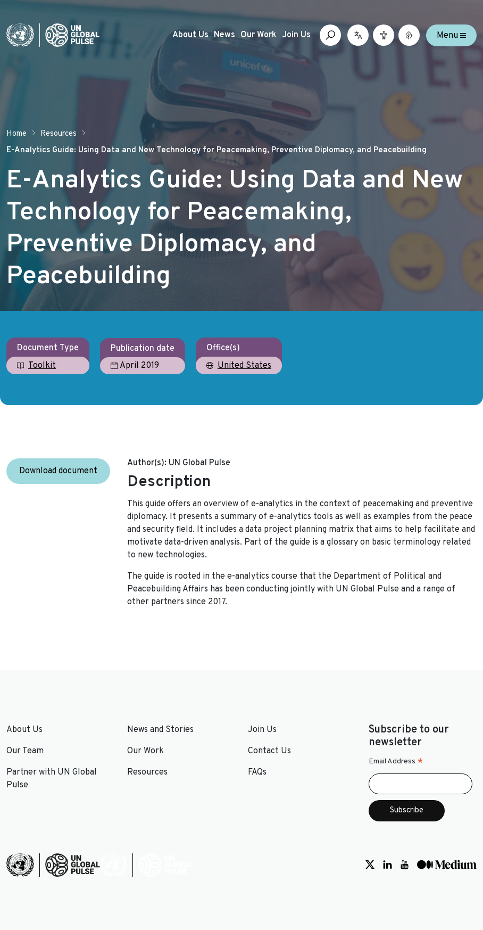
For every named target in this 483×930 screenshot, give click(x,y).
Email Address (396, 762)
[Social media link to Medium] (447, 865)
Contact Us (269, 751)
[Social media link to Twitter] (369, 865)
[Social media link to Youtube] (405, 865)
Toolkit (42, 365)
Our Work (258, 35)
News (224, 35)
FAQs (257, 772)
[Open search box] (330, 35)
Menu (451, 35)
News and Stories (160, 730)
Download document (58, 471)
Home (16, 134)
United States (244, 365)
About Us (190, 35)
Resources (58, 134)
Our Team (25, 751)
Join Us (296, 35)
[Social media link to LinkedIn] (387, 865)
